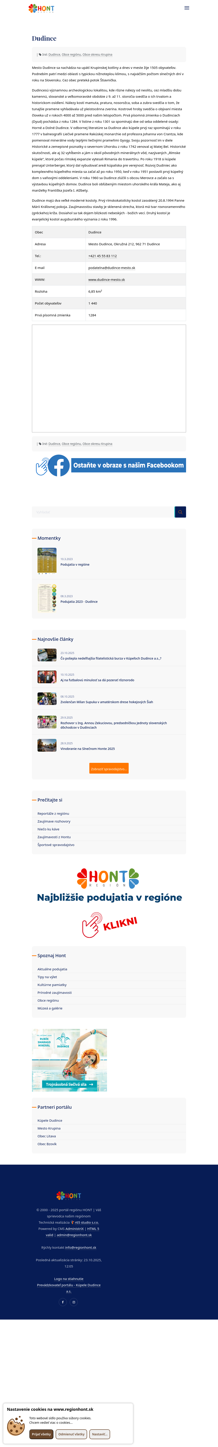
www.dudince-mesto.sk (106, 279)
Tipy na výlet (47, 977)
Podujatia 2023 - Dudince (79, 601)
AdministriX (74, 1228)
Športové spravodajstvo (56, 844)
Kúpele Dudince (50, 1120)
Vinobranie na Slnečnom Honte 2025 (88, 749)
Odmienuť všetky (71, 1434)
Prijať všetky (41, 1434)
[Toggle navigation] (184, 8)
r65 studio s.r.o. (87, 1222)
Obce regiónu (71, 55)
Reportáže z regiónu (53, 813)
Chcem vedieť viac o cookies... (51, 1422)
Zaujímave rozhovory (54, 821)
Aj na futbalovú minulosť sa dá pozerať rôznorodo (97, 680)
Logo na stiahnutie (68, 1278)
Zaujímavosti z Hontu (54, 837)
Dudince (54, 55)
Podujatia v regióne (75, 564)
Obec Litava (47, 1136)
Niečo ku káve (48, 829)
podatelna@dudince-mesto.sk (111, 267)
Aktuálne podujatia (52, 969)
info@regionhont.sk (80, 1247)
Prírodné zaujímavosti (55, 992)
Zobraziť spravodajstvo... (109, 769)
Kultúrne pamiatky (52, 984)
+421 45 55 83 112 (102, 256)
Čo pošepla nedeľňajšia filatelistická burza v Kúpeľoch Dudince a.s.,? (111, 658)
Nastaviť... (99, 1434)
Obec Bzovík (47, 1144)
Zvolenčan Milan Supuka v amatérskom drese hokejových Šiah (107, 702)
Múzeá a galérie (50, 1008)
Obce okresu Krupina (97, 55)
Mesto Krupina (49, 1128)
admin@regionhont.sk (74, 1235)
